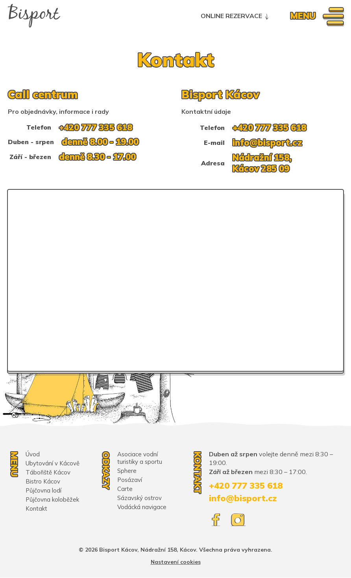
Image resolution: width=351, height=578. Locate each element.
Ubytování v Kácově (52, 463)
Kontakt (36, 508)
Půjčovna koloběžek (52, 499)
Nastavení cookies (175, 562)
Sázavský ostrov (140, 498)
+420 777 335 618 (96, 127)
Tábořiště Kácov (48, 472)
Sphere (127, 470)
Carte (125, 489)
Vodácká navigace (141, 507)
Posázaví (130, 480)
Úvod (33, 454)
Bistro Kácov (43, 481)
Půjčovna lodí (44, 490)
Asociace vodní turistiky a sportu (140, 457)
